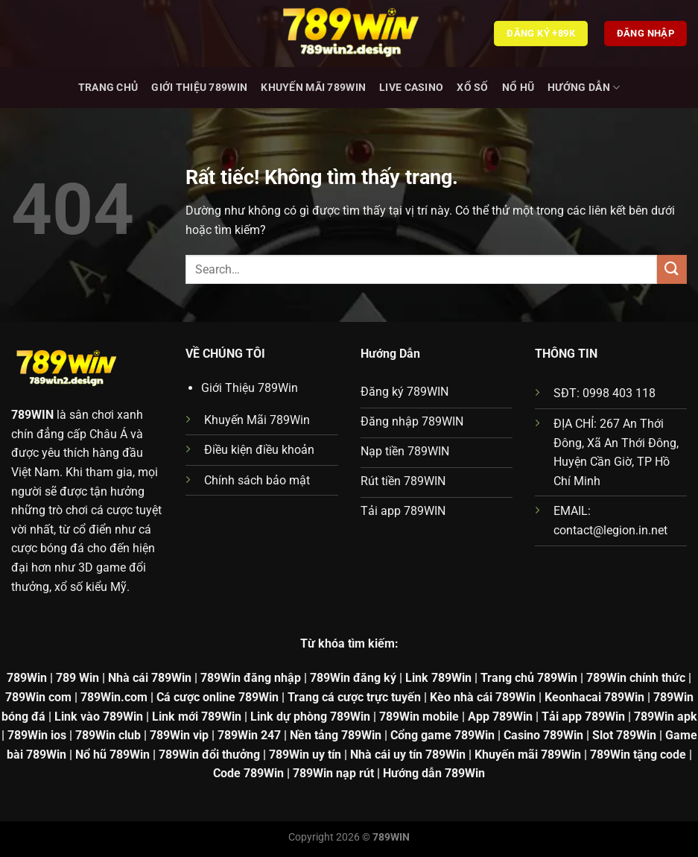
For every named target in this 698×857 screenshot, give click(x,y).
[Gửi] (672, 269)
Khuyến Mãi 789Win (313, 87)
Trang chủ (108, 87)
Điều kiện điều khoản (259, 450)
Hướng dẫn (584, 87)
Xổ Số (472, 87)
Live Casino (411, 87)
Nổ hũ (518, 87)
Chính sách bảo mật (257, 480)
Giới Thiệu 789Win (199, 87)
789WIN (32, 415)
